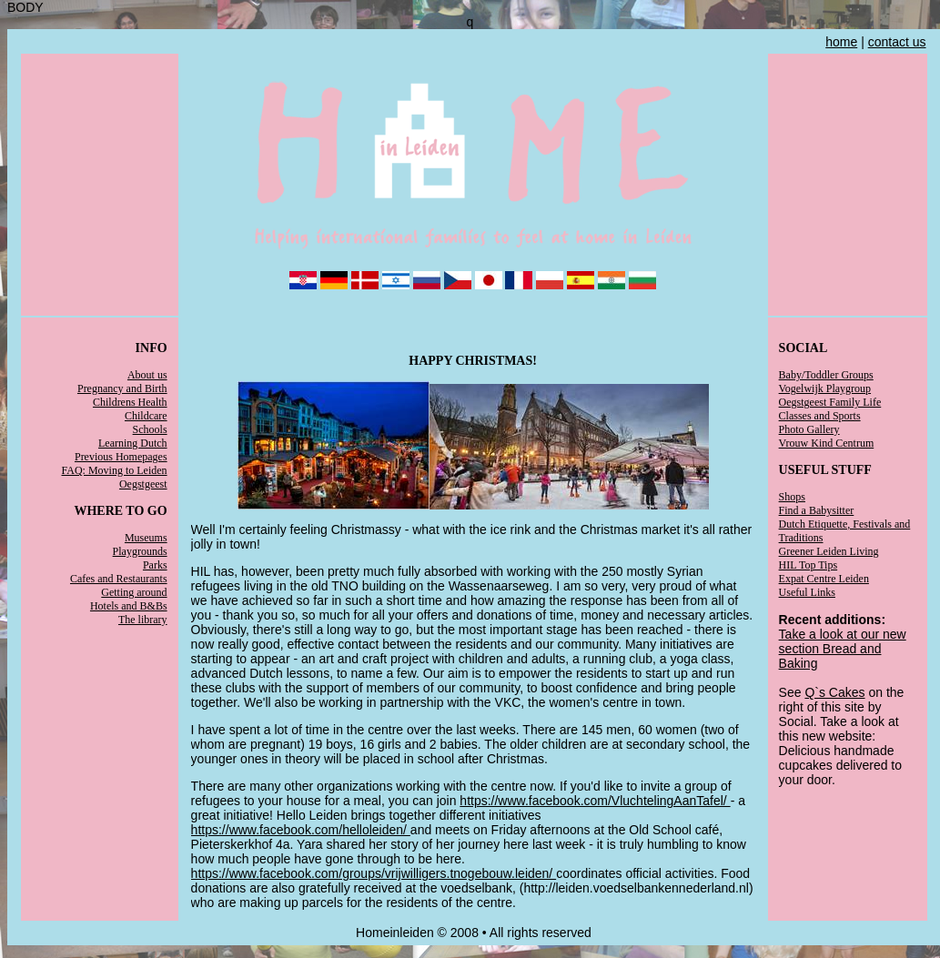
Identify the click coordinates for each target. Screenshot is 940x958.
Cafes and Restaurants (118, 578)
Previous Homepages (121, 456)
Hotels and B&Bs (128, 606)
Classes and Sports (820, 415)
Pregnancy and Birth (122, 388)
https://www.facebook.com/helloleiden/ (300, 829)
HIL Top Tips (808, 565)
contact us (897, 42)
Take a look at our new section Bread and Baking (842, 649)
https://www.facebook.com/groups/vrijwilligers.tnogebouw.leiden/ (374, 873)
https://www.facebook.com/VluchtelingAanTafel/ (595, 800)
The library (142, 619)
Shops (792, 496)
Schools (150, 429)
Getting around (134, 592)
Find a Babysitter (816, 510)
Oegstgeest (143, 484)
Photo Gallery (809, 429)
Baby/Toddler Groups (826, 374)
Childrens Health (130, 402)
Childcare (146, 415)
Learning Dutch (132, 443)
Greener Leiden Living (829, 551)
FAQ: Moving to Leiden (114, 470)
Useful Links (807, 592)
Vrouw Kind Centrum (826, 443)
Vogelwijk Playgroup (825, 388)
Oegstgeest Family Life (830, 402)
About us (147, 374)
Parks (155, 565)
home (841, 42)
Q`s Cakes (834, 692)
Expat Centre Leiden (824, 578)
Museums (146, 537)
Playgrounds (140, 551)
